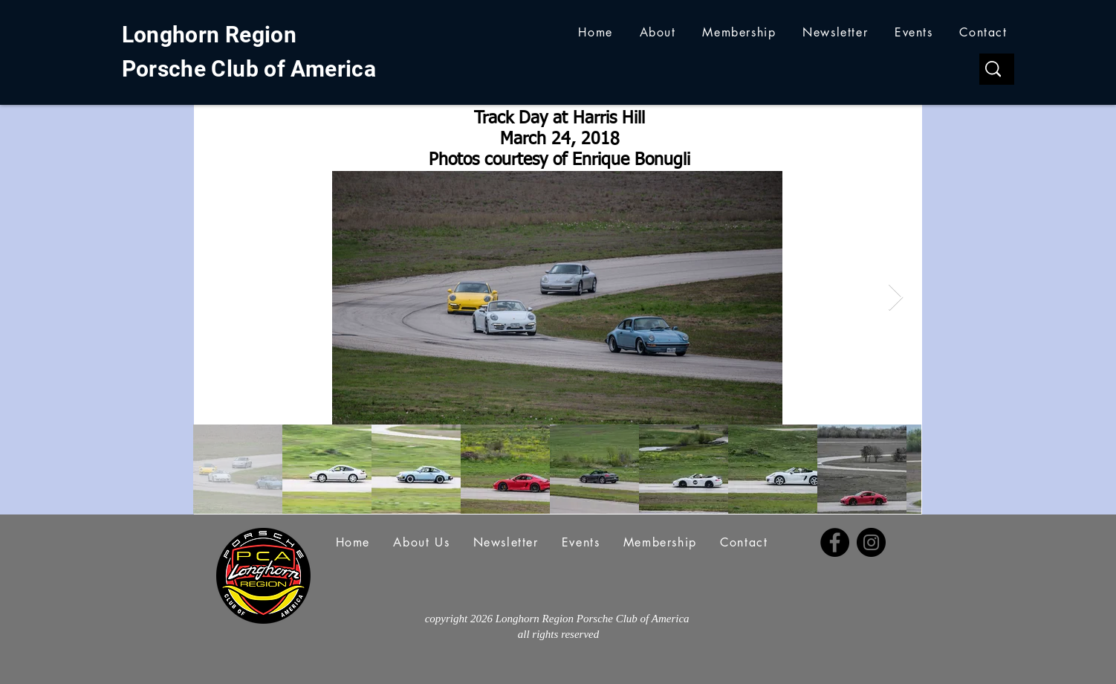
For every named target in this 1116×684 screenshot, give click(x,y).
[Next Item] (895, 297)
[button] (658, 32)
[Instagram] (871, 542)
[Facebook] (834, 542)
